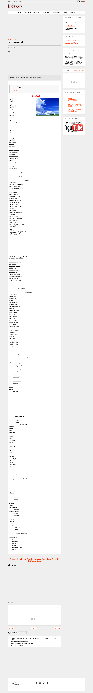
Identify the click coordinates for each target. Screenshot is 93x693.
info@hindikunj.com (71, 26)
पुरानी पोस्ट (57, 628)
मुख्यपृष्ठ (20, 12)
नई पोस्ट (11, 628)
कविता (14, 39)
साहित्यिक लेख (46, 12)
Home (9, 39)
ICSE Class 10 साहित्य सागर (72, 100)
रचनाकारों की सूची (36, 12)
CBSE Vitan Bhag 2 (71, 110)
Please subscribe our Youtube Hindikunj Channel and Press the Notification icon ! (34, 560)
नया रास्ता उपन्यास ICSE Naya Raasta (74, 104)
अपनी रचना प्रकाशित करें (56, 12)
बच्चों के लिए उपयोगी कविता (72, 111)
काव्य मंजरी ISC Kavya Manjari (73, 106)
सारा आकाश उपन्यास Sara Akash (73, 107)
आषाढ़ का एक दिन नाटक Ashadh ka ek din (75, 109)
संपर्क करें (65, 12)
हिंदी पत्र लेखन (70, 98)
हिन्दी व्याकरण (28, 12)
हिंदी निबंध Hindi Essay (72, 99)
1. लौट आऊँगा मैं (15, 90)
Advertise (72, 12)
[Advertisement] (58, 6)
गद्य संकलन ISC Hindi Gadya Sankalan (75, 105)
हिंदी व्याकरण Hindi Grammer (73, 97)
